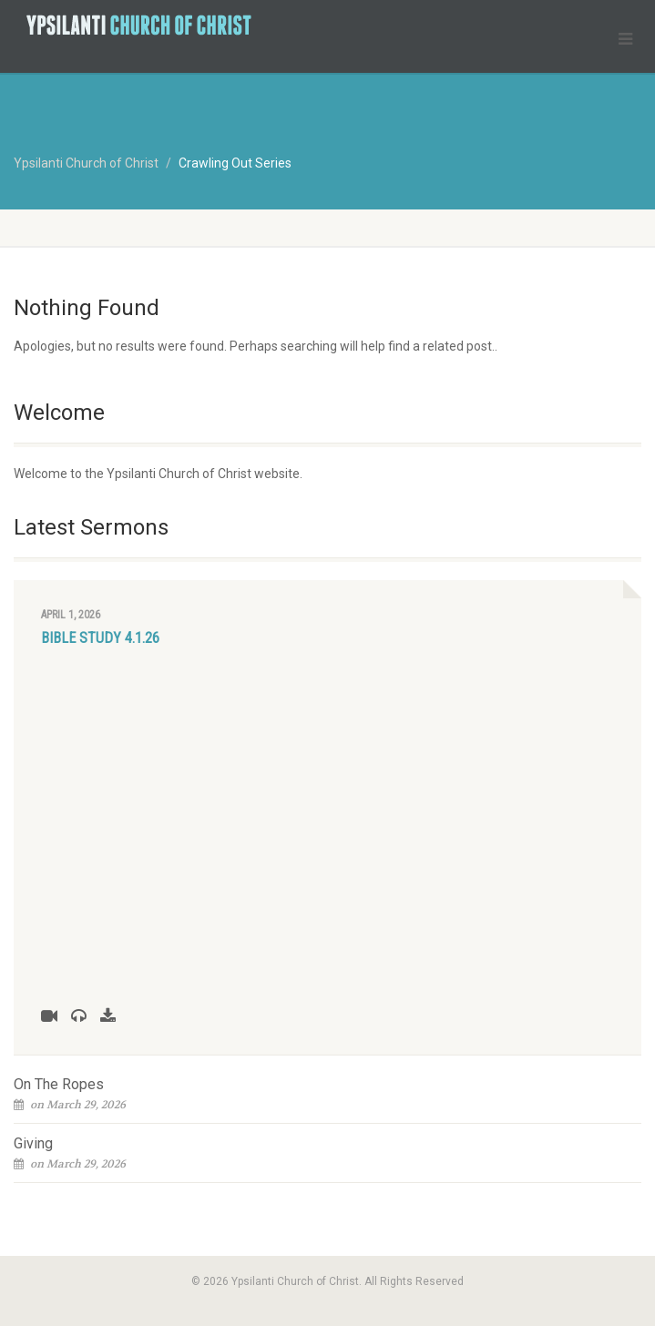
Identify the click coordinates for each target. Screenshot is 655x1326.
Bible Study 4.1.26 (100, 638)
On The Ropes (59, 1084)
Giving (33, 1143)
